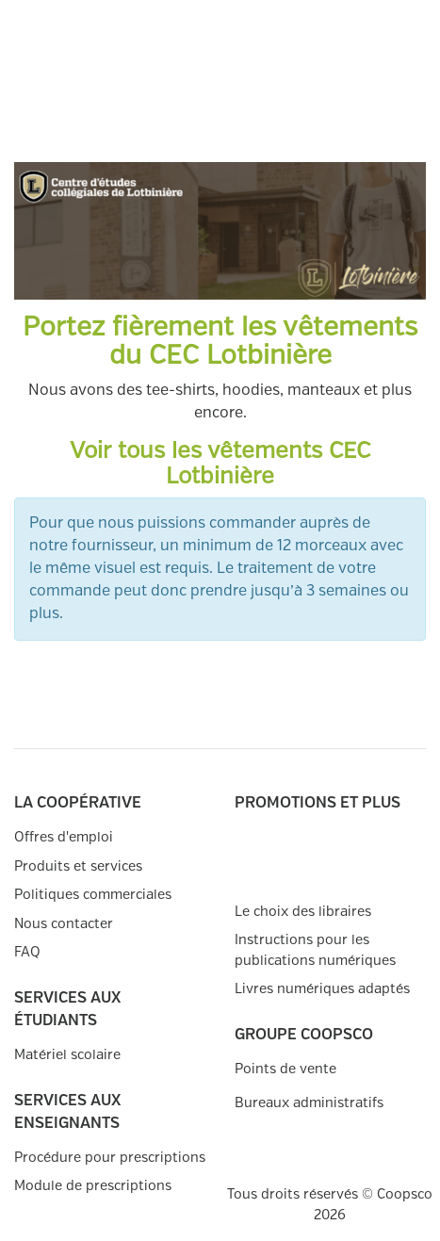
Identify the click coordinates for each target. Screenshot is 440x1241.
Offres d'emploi (63, 837)
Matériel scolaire (67, 1055)
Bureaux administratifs (309, 1103)
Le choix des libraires (303, 912)
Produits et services (78, 866)
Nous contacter (63, 924)
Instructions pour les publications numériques (315, 950)
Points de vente (285, 1069)
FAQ (27, 952)
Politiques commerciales (92, 895)
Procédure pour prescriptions (109, 1158)
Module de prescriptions (92, 1186)
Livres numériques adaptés (322, 989)
